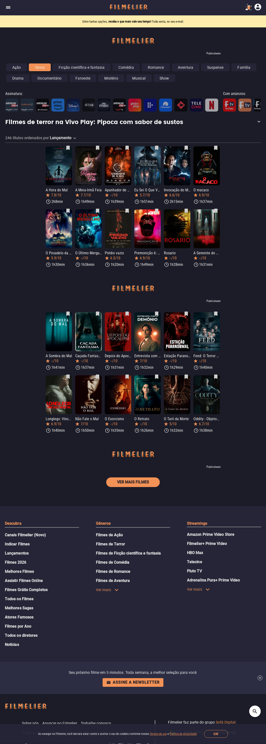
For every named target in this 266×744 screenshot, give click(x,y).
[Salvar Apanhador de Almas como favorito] (127, 148)
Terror (39, 67)
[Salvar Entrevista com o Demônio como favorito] (157, 314)
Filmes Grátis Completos (26, 590)
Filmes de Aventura (113, 580)
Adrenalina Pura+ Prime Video (213, 580)
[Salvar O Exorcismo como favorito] (127, 377)
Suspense (215, 67)
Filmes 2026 (15, 562)
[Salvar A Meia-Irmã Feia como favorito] (97, 148)
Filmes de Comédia (112, 562)
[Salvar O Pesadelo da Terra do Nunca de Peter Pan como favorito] (68, 211)
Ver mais (107, 589)
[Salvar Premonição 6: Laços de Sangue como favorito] (157, 211)
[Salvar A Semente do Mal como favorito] (216, 211)
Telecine (194, 562)
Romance (156, 67)
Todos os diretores (21, 635)
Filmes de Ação (109, 535)
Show (164, 78)
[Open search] (255, 711)
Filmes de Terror (110, 544)
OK (215, 734)
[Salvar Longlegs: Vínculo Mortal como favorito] (68, 377)
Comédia (126, 67)
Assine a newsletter (133, 682)
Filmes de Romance (113, 571)
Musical (139, 78)
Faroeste (82, 78)
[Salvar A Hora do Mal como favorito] (68, 148)
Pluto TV (194, 571)
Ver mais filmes (133, 482)
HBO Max (195, 552)
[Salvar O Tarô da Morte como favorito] (186, 377)
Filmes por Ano (18, 626)
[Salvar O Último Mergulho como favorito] (97, 211)
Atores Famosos (19, 617)
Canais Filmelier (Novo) (25, 535)
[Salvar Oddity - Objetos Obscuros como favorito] (216, 377)
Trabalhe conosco (96, 723)
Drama (18, 78)
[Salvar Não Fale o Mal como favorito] (97, 377)
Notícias (12, 644)
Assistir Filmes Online (24, 580)
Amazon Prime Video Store (210, 534)
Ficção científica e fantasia (82, 67)
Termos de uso (158, 734)
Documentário (49, 78)
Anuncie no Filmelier (59, 723)
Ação (16, 67)
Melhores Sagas (19, 608)
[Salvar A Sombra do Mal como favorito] (68, 314)
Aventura (185, 67)
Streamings (197, 523)
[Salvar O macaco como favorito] (216, 148)
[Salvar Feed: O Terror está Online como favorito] (216, 314)
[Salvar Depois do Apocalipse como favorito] (127, 314)
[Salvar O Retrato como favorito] (157, 377)
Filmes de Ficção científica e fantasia (128, 553)
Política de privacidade (183, 734)
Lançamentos (17, 553)
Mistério (111, 78)
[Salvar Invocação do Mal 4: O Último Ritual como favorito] (186, 148)
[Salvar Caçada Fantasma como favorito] (97, 314)
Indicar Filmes (17, 544)
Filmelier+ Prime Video (207, 543)
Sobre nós (30, 723)
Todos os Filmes (19, 599)
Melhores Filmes (19, 571)
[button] (133, 122)
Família (243, 67)
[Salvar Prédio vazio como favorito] (127, 211)
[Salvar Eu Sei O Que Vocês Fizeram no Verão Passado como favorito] (157, 148)
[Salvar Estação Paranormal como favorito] (186, 314)
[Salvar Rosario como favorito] (186, 211)
